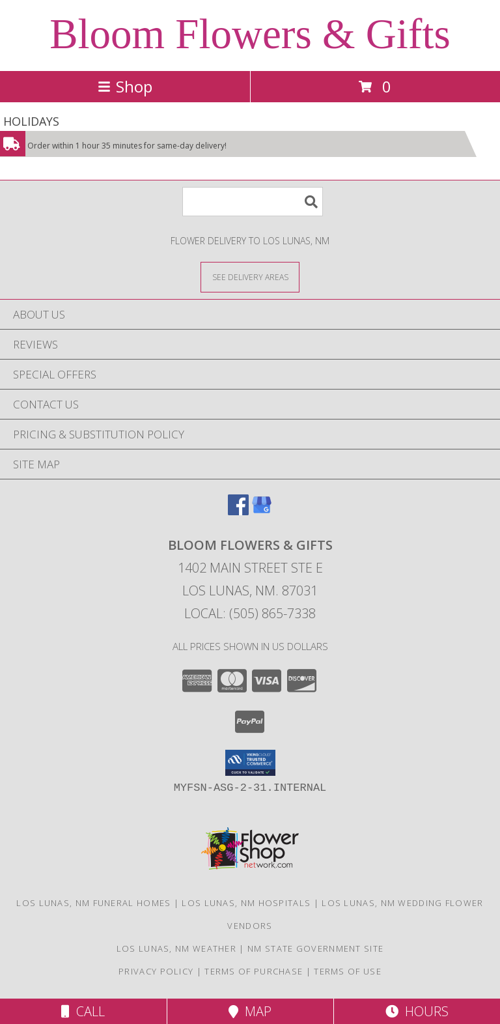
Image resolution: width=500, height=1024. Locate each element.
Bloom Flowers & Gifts (250, 33)
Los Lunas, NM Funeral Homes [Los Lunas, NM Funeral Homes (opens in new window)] (93, 903)
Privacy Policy (155, 971)
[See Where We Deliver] (250, 276)
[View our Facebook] (238, 511)
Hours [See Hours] (417, 1011)
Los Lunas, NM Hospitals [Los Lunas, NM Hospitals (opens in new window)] (246, 903)
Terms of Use (348, 971)
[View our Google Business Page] (261, 511)
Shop (125, 86)
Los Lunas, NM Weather (176, 948)
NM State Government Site (315, 948)
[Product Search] (252, 201)
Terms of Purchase (253, 971)
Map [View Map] (250, 1011)
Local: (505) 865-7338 (250, 613)
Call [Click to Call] (83, 1011)
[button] (250, 763)
